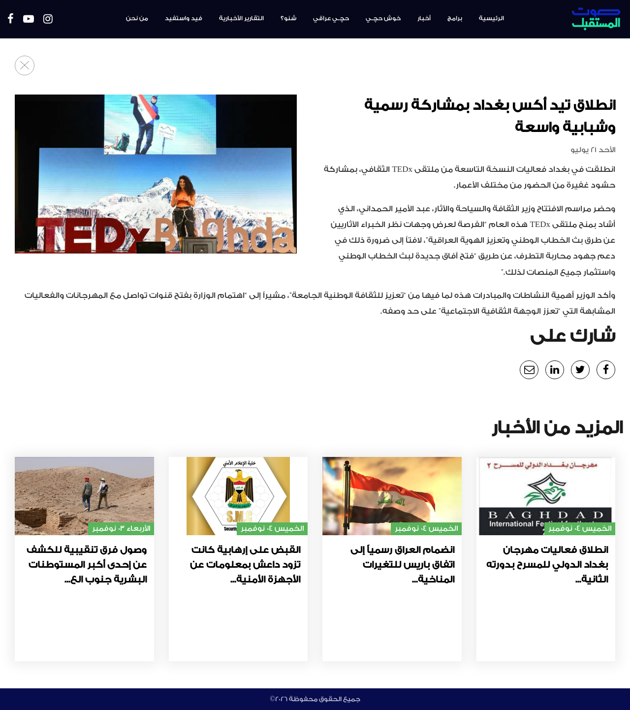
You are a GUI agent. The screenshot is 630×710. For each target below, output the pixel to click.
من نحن (137, 18)
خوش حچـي (383, 18)
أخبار (424, 18)
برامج (454, 18)
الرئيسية (491, 18)
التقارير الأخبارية (241, 18)
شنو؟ (288, 18)
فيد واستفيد (183, 18)
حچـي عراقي (331, 18)
